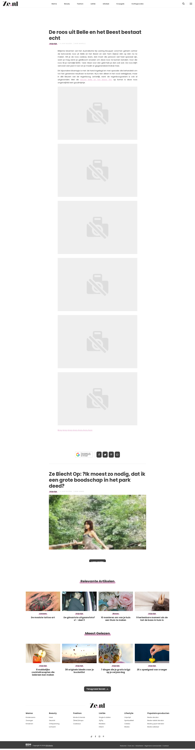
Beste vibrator (153, 717)
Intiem (101, 727)
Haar (51, 717)
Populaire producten (158, 713)
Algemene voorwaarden (153, 746)
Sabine (81, 491)
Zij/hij (101, 720)
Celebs (127, 723)
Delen (98, 455)
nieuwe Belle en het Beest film (96, 79)
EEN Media (49, 746)
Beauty (67, 4)
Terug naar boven (96, 689)
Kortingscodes (138, 4)
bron (65, 430)
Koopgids (120, 4)
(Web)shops (78, 720)
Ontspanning (54, 723)
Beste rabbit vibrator (155, 720)
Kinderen (29, 723)
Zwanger (29, 720)
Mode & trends (79, 717)
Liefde (93, 4)
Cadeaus (77, 723)
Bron (60, 430)
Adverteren (139, 746)
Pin (112, 455)
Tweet (105, 455)
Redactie (123, 746)
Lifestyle (106, 4)
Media (126, 727)
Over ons (131, 746)
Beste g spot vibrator (155, 723)
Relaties (102, 723)
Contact (166, 746)
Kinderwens (30, 717)
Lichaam (52, 727)
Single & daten (105, 717)
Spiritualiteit (129, 720)
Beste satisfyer (153, 727)
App (119, 455)
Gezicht (52, 720)
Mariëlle (82, 44)
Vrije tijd (53, 44)
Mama (54, 4)
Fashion (80, 4)
